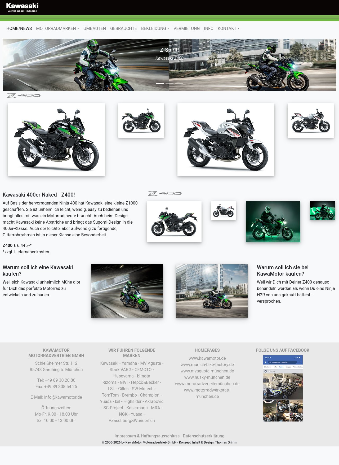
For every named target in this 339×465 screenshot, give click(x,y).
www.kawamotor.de (207, 358)
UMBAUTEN (94, 28)
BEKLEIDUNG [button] (153, 28)
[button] (28, 65)
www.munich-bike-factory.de (207, 364)
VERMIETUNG (186, 28)
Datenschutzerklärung (203, 435)
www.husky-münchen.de (207, 377)
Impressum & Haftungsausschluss (147, 435)
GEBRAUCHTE (123, 28)
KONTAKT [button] (227, 28)
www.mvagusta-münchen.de (207, 370)
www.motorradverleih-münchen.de (207, 383)
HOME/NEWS (20, 28)
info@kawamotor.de (63, 397)
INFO (208, 28)
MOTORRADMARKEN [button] (56, 28)
